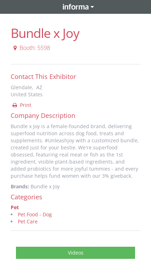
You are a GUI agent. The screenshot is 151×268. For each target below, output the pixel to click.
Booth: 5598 (30, 48)
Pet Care (28, 221)
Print (21, 105)
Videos (75, 252)
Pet (15, 207)
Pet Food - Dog (35, 214)
